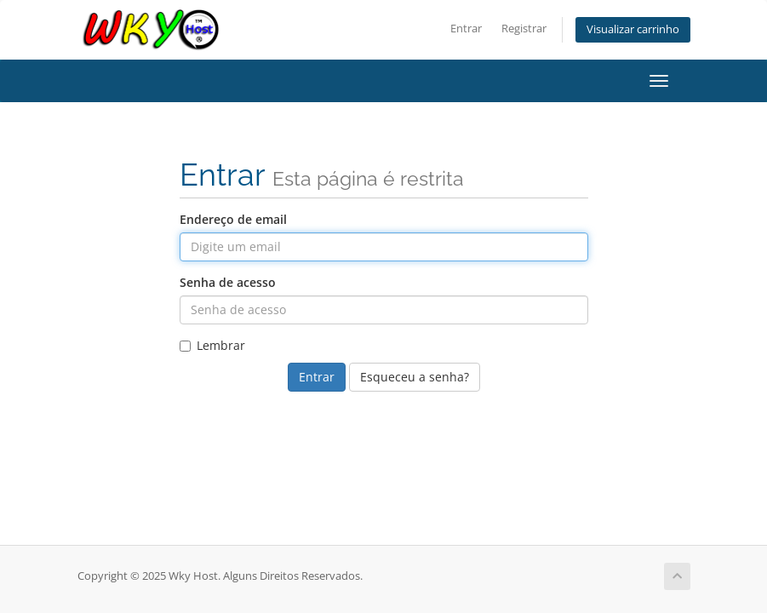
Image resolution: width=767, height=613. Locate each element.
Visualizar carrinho (633, 29)
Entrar (466, 28)
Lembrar (212, 345)
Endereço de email (233, 219)
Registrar (524, 28)
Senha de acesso (228, 282)
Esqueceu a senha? (414, 377)
